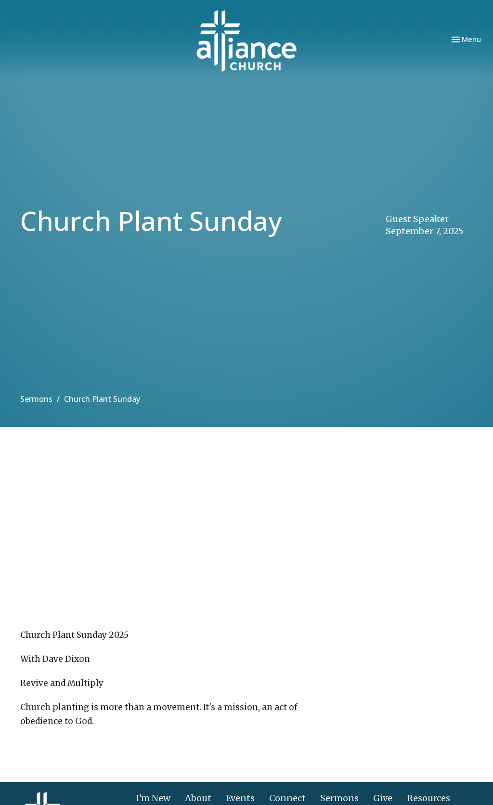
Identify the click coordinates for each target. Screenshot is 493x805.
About (198, 798)
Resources (428, 798)
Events (240, 798)
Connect (287, 798)
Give (382, 798)
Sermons (36, 399)
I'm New (153, 798)
